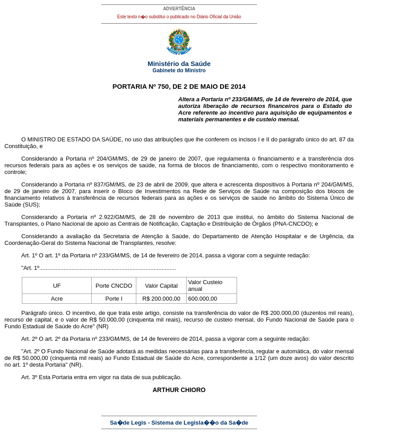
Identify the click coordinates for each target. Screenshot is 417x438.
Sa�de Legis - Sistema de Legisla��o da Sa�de (179, 422)
